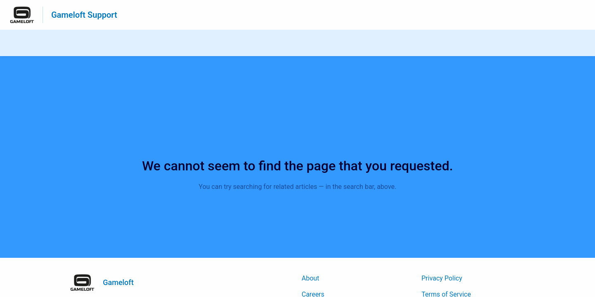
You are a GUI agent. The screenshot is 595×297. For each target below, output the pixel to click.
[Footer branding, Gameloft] (106, 282)
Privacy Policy (441, 278)
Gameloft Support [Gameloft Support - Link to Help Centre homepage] (84, 15)
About (310, 278)
